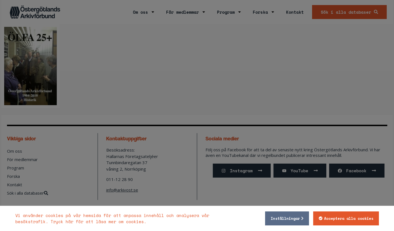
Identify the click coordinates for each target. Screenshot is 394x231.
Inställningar (285, 218)
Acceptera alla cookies (348, 218)
